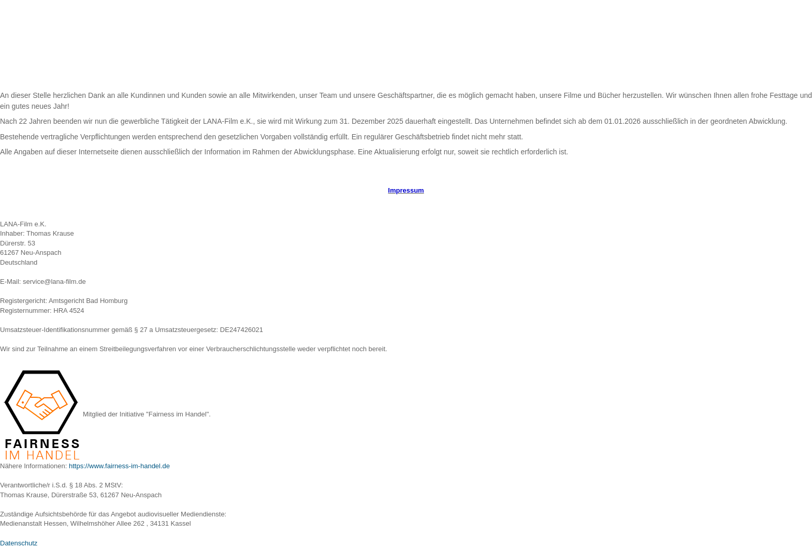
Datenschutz (18, 543)
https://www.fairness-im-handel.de (119, 466)
